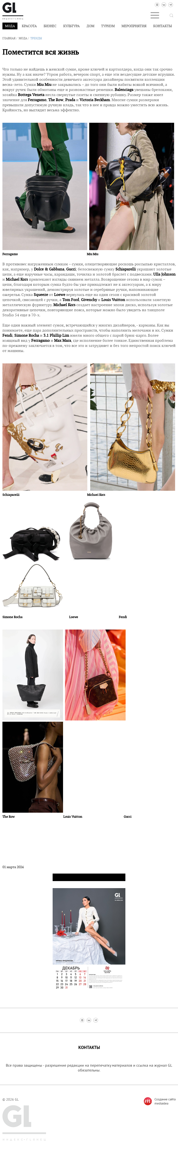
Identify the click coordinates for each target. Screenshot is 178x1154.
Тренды (36, 38)
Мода (10, 26)
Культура (71, 26)
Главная (9, 38)
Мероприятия (133, 26)
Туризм (108, 26)
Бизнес (50, 26)
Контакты (162, 26)
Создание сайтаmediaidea (165, 1101)
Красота (29, 26)
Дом (90, 26)
